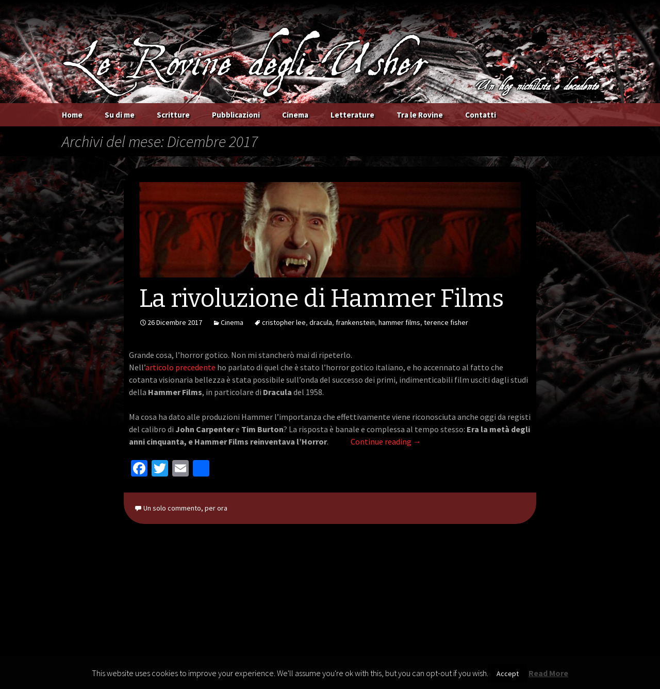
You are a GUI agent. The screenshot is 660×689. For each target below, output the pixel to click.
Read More (548, 673)
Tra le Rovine (420, 115)
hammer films (399, 322)
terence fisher (446, 322)
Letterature (352, 115)
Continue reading (386, 441)
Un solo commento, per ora (185, 508)
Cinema (295, 115)
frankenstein (355, 322)
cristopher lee (284, 322)
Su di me (120, 115)
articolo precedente (180, 367)
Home (72, 115)
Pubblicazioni (236, 115)
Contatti (480, 115)
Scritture (173, 115)
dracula (320, 322)
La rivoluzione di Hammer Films (321, 299)
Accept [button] (508, 673)
